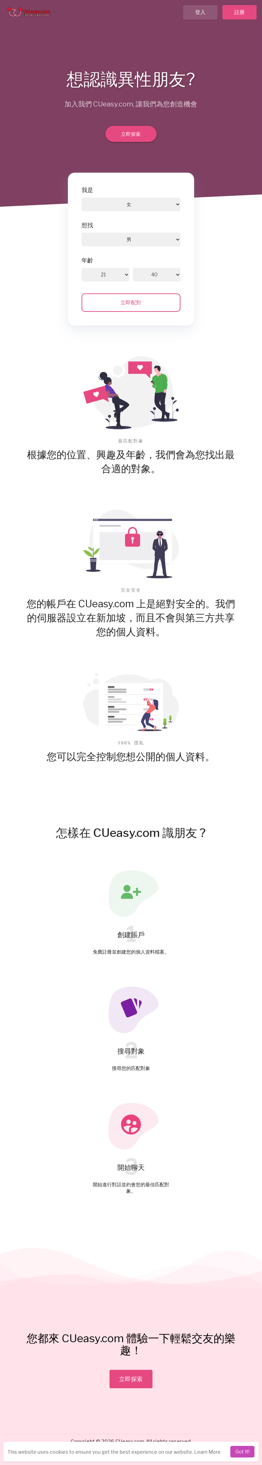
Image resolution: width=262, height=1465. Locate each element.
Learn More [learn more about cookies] (207, 1452)
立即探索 (131, 134)
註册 (239, 12)
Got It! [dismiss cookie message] (242, 1451)
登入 (200, 12)
